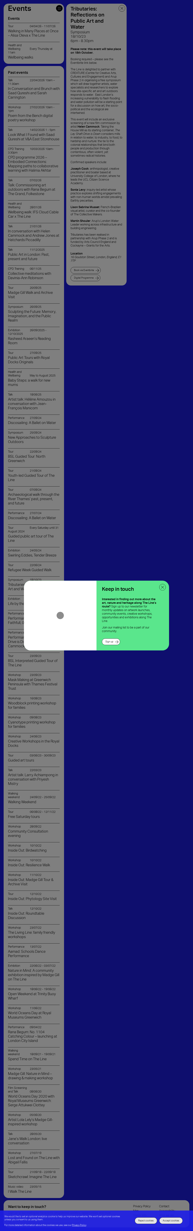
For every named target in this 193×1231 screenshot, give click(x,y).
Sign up (109, 641)
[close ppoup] (162, 587)
